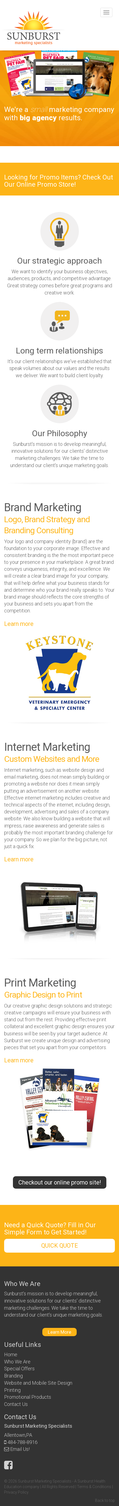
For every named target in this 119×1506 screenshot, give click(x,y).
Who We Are (17, 1362)
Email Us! (20, 1449)
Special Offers (19, 1368)
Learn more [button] (19, 623)
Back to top (105, 1500)
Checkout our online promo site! (59, 1182)
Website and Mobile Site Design (38, 1383)
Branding (13, 1376)
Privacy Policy (16, 1492)
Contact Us (16, 1404)
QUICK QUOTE (59, 1245)
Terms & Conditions (94, 1486)
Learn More (59, 1332)
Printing (12, 1390)
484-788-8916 (22, 1442)
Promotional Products (27, 1397)
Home (10, 1354)
